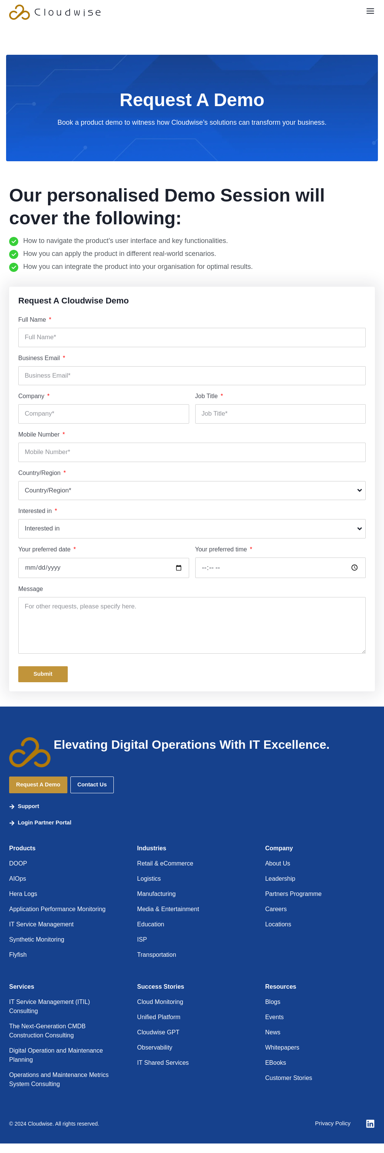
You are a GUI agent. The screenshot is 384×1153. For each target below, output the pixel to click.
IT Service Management (41, 934)
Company (32, 397)
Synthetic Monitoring (36, 949)
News (272, 1042)
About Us (277, 873)
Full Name (33, 319)
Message (30, 592)
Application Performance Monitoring (57, 918)
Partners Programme (293, 903)
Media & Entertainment (168, 918)
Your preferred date (45, 552)
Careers (276, 918)
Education (150, 934)
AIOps (17, 888)
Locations (278, 934)
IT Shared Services (163, 1072)
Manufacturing (156, 903)
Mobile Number (39, 436)
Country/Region (40, 475)
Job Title (207, 397)
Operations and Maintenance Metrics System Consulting (58, 1089)
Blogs (272, 1011)
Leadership (280, 888)
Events (274, 1026)
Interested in (36, 513)
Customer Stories (288, 1087)
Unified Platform (158, 1026)
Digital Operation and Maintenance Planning (56, 1064)
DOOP (18, 873)
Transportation (156, 964)
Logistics (149, 888)
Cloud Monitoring (160, 1011)
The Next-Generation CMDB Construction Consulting (47, 1040)
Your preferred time (222, 552)
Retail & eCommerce (165, 873)
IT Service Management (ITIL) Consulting (49, 1016)
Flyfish (18, 964)
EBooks (275, 1072)
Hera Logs (23, 903)
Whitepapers (282, 1057)
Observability (154, 1057)
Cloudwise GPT (158, 1042)
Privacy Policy (331, 1133)
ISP (142, 949)
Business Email (40, 358)
